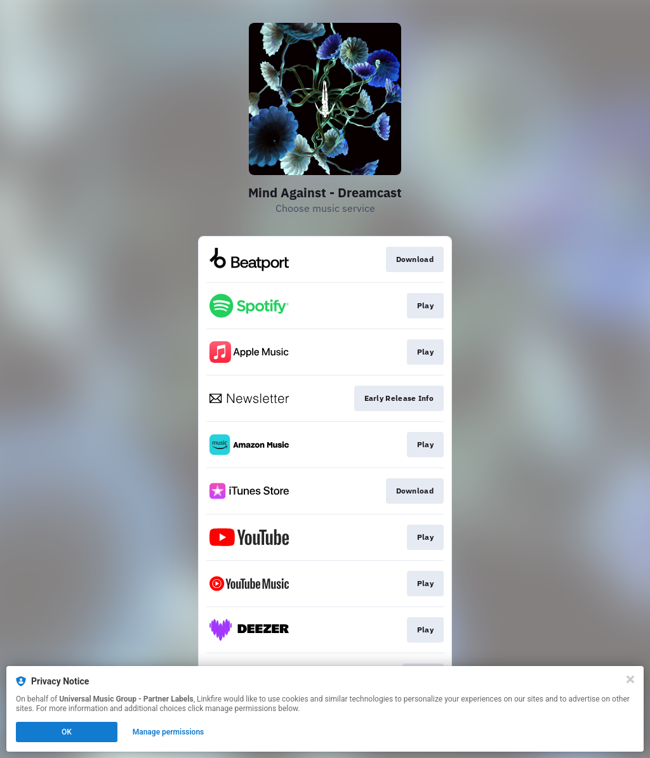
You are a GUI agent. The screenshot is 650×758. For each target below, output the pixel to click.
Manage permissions (168, 732)
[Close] (630, 679)
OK (67, 732)
